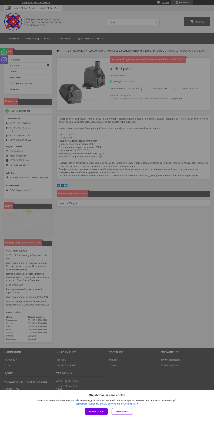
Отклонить (122, 411)
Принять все (96, 411)
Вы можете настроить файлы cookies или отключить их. (105, 403)
